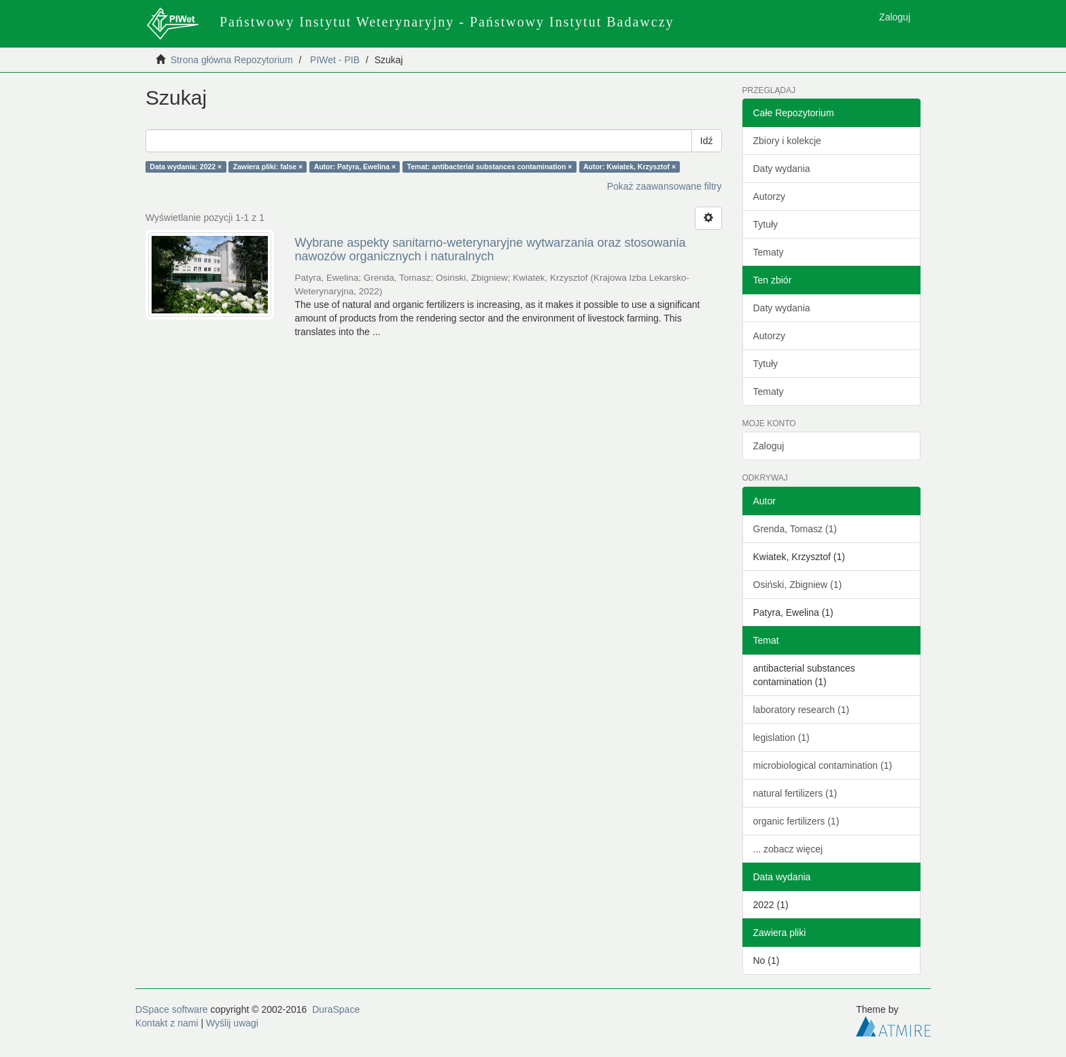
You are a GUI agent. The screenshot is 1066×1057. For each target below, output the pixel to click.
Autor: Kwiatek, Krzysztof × (629, 166)
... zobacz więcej (788, 849)
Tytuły (765, 224)
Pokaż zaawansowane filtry (664, 186)
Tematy (768, 252)
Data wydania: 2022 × (186, 166)
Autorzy (769, 196)
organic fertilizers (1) (796, 821)
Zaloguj (769, 445)
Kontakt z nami (167, 1023)
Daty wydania (781, 168)
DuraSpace (336, 1009)
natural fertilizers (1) (795, 793)
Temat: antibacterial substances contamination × (489, 166)
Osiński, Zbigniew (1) (797, 584)
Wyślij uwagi (232, 1023)
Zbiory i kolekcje (787, 140)
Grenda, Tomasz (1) (795, 528)
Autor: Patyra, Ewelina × (355, 166)
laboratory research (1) (801, 709)
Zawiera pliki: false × (268, 166)
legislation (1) (781, 737)
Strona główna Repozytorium (232, 59)
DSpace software (171, 1009)
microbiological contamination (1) (823, 765)
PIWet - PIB (335, 59)
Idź (706, 140)
